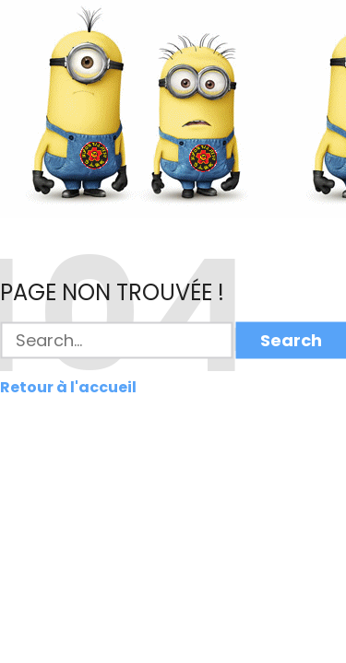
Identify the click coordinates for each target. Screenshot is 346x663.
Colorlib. (268, 654)
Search (291, 340)
